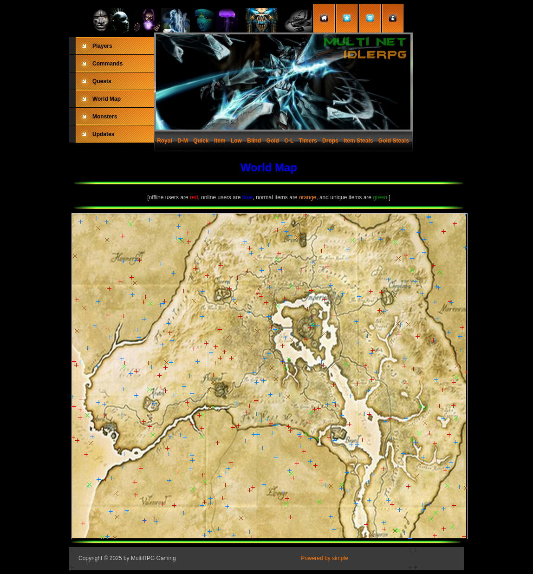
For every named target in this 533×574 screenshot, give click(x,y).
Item (220, 140)
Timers (308, 140)
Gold (272, 140)
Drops (330, 140)
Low (236, 140)
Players (102, 46)
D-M (182, 140)
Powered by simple (324, 558)
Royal (164, 140)
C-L (288, 140)
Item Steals (358, 140)
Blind (254, 140)
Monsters (104, 116)
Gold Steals (393, 140)
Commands (107, 63)
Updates (103, 134)
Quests (101, 81)
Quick (200, 140)
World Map (106, 99)
